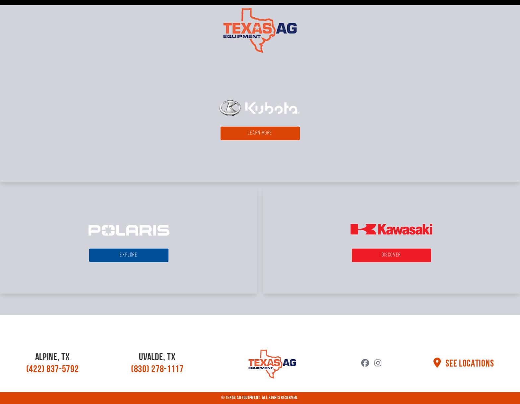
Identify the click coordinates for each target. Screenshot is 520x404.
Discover (391, 255)
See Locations (463, 364)
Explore (128, 255)
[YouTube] (377, 364)
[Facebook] (365, 364)
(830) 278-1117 (157, 370)
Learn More (260, 133)
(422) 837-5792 (52, 370)
